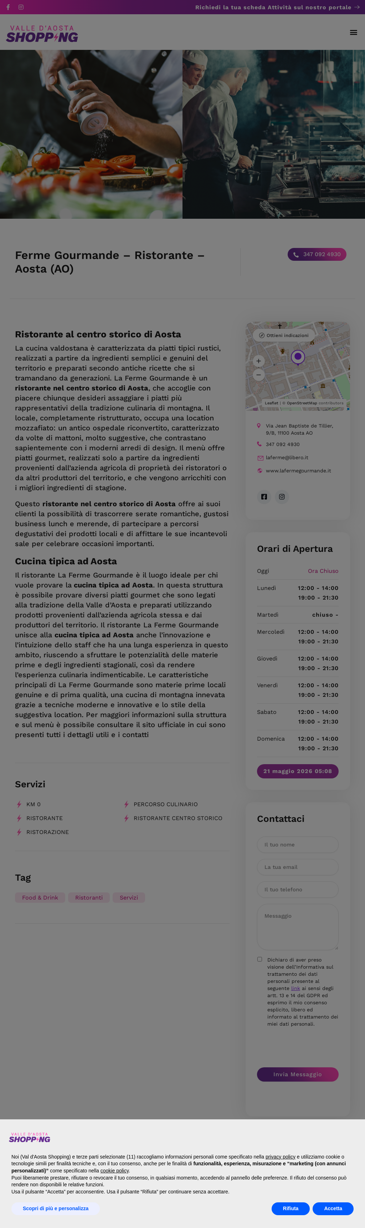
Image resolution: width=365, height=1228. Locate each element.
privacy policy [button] (280, 1157)
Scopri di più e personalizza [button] (55, 1208)
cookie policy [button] (115, 1170)
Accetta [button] (333, 1208)
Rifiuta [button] (291, 1208)
